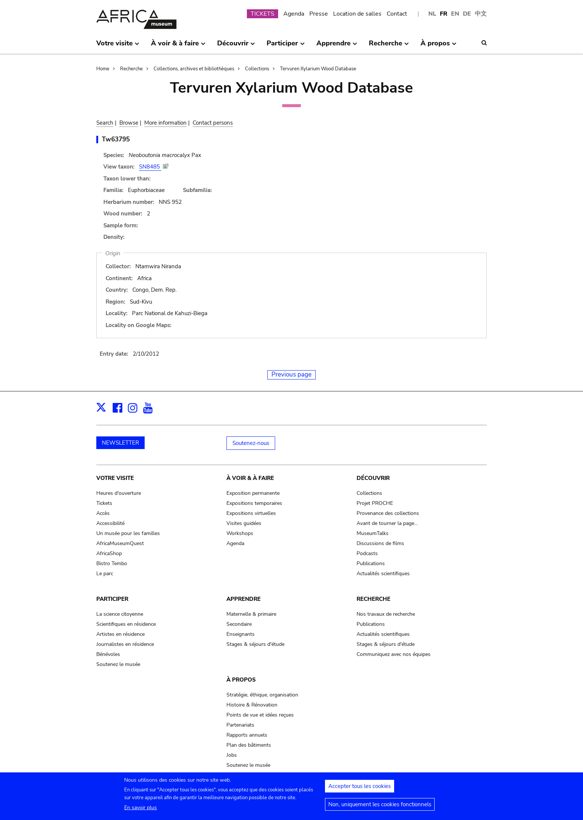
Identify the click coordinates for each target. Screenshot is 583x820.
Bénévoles (108, 654)
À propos (241, 679)
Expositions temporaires (254, 503)
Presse (318, 14)
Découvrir (373, 478)
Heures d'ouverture (118, 493)
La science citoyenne (119, 614)
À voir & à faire (250, 478)
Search (104, 122)
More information (165, 122)
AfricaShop (109, 553)
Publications (371, 563)
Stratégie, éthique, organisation (262, 694)
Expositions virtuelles (251, 513)
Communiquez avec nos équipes (394, 654)
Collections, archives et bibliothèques (194, 68)
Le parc (104, 573)
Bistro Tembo (111, 563)
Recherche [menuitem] (389, 46)
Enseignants (240, 634)
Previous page (291, 374)
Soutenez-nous (250, 443)
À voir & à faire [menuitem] (178, 46)
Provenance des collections (388, 513)
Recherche (131, 68)
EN (455, 14)
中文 (481, 14)
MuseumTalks (373, 533)
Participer (112, 599)
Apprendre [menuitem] (336, 46)
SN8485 (150, 166)
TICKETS (262, 14)
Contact (397, 14)
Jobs (231, 755)
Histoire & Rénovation (251, 704)
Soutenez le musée (118, 664)
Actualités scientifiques (383, 573)
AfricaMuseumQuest (120, 543)
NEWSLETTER (120, 442)
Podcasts (367, 553)
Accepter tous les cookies (359, 788)
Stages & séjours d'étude (255, 644)
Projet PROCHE (375, 503)
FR (443, 14)
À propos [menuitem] (439, 46)
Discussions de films (380, 543)
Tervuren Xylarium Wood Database (318, 68)
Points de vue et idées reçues (260, 714)
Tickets (104, 503)
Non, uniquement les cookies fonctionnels (379, 806)
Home (102, 68)
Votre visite (115, 478)
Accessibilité (110, 523)
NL (432, 14)
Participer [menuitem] (286, 46)
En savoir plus (140, 810)
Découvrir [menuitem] (236, 46)
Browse (128, 122)
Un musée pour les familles (128, 533)
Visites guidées (243, 523)
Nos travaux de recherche (386, 614)
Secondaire (239, 624)
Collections (257, 68)
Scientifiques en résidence (126, 624)
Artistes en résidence (120, 634)
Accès (103, 513)
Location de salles (357, 14)
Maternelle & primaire (251, 614)
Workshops (239, 533)
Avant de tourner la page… (387, 523)
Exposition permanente (253, 493)
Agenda (293, 14)
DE (467, 14)
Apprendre (243, 599)
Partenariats (240, 724)
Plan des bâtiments (248, 745)
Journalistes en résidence (125, 644)
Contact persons (213, 122)
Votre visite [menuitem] (117, 46)
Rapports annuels (246, 735)
